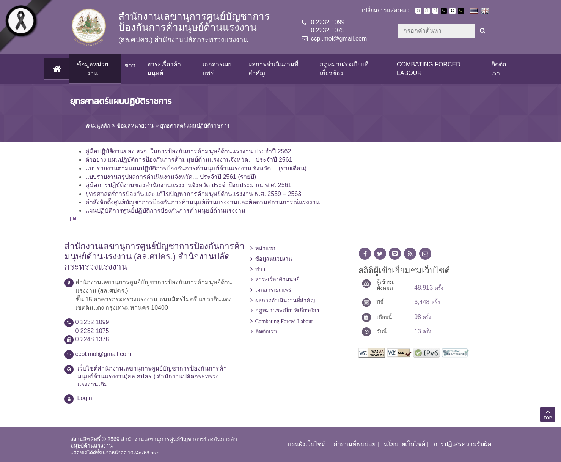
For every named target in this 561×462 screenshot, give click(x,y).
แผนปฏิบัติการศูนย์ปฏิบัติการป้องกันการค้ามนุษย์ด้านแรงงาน (165, 210)
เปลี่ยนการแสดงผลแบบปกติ (452, 11)
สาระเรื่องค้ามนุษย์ (164, 68)
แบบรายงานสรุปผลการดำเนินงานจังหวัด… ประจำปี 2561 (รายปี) (170, 176)
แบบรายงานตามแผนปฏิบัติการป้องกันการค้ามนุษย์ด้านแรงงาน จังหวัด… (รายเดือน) (196, 168)
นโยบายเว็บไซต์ (404, 444)
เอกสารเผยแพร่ (216, 68)
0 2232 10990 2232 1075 (328, 26)
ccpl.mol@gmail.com (339, 38)
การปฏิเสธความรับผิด (462, 444)
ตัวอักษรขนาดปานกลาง (427, 11)
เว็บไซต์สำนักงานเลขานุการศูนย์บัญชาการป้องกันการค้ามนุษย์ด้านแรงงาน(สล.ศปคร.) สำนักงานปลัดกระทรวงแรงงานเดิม (152, 376)
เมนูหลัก (98, 126)
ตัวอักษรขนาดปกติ (418, 11)
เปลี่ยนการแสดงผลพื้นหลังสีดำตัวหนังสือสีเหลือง (461, 11)
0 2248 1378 (92, 339)
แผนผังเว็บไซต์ (306, 444)
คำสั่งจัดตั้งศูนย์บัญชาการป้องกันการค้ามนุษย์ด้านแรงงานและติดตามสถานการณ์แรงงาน (202, 202)
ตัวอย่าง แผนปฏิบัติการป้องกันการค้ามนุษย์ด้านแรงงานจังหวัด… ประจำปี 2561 (188, 159)
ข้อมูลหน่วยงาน (92, 68)
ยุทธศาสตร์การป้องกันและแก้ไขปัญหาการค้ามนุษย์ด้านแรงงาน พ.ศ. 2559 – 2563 (193, 194)
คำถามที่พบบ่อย (354, 444)
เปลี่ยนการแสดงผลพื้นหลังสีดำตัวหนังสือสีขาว (444, 11)
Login (84, 398)
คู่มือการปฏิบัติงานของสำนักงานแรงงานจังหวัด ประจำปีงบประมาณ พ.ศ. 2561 (188, 185)
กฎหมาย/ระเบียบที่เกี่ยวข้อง (344, 68)
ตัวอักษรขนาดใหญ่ (435, 11)
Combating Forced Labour (428, 68)
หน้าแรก (265, 248)
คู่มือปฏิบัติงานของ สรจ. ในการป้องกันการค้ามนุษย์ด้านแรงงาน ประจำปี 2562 (188, 151)
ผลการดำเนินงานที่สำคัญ (273, 68)
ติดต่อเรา (498, 68)
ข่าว (129, 65)
